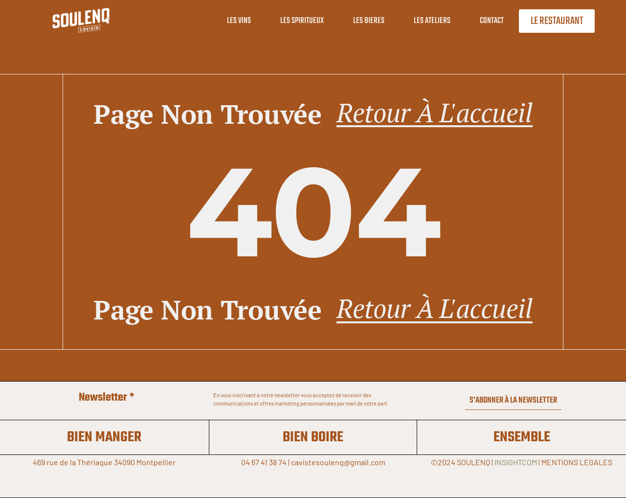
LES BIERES (368, 20)
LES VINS (239, 20)
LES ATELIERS (432, 20)
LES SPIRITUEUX (302, 20)
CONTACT (492, 20)
